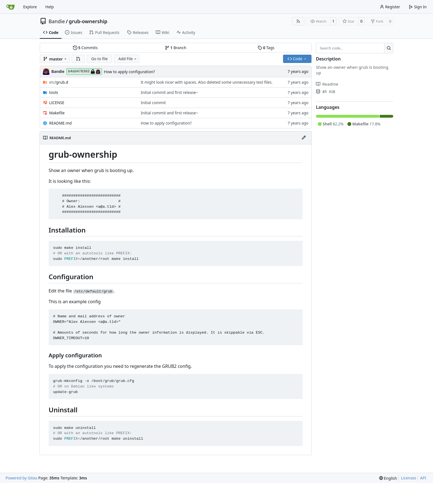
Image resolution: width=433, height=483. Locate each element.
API (423, 478)
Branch (175, 47)
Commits (85, 47)
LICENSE (56, 102)
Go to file (99, 58)
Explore (30, 6)
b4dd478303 (84, 71)
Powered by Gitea (21, 478)
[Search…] (388, 48)
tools (53, 92)
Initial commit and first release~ (169, 92)
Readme (327, 84)
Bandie (57, 21)
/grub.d (58, 82)
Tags (266, 47)
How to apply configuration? (129, 71)
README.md (60, 123)
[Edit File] (303, 137)
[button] (78, 59)
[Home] (10, 7)
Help (49, 6)
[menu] (388, 478)
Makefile (57, 112)
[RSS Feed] (298, 21)
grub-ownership (88, 21)
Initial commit (153, 102)
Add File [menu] (127, 58)
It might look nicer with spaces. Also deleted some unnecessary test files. (207, 82)
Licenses (408, 478)
